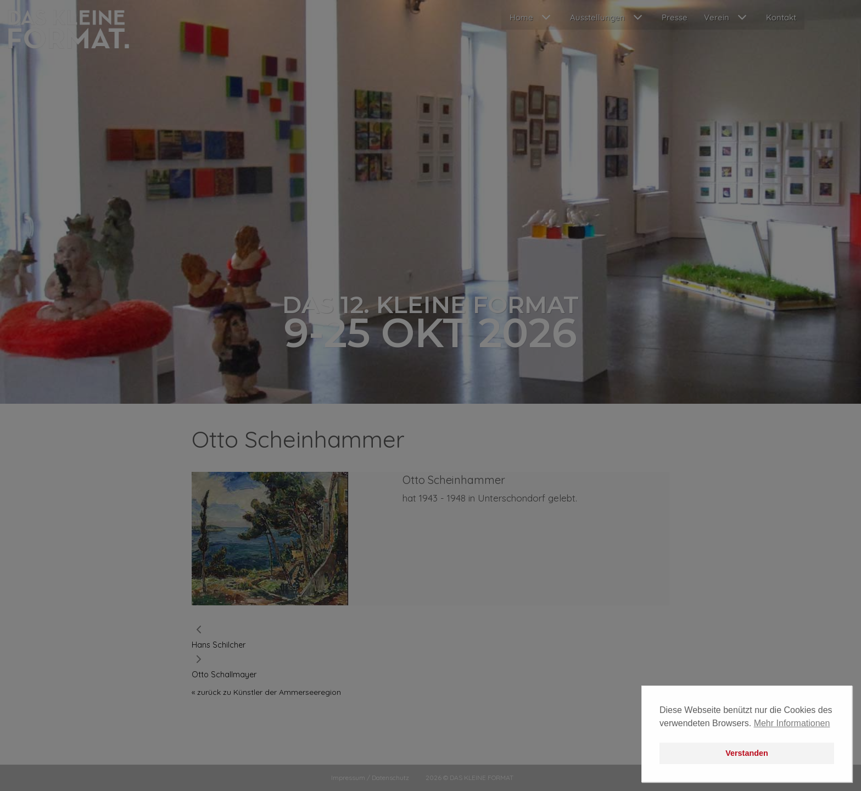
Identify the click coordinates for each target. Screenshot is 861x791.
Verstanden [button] (746, 753)
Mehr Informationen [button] (792, 723)
